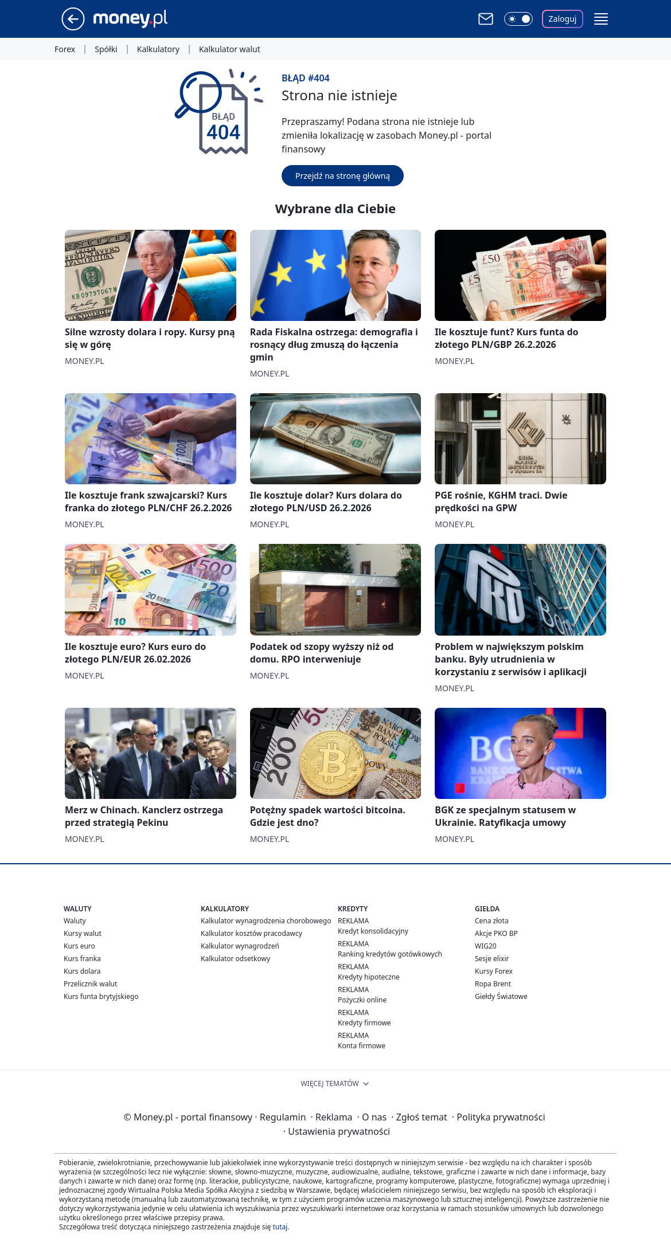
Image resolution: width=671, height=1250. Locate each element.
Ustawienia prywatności (336, 1131)
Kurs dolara (82, 971)
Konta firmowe (361, 1046)
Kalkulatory (158, 49)
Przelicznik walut (90, 984)
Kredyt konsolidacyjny (373, 931)
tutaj (279, 1227)
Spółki (106, 49)
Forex (64, 49)
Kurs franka (82, 958)
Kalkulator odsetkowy (235, 958)
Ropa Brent (493, 984)
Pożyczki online (362, 1000)
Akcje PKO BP (496, 933)
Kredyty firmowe (364, 1023)
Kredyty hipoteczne (369, 977)
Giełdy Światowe (501, 996)
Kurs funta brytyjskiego (101, 996)
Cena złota (492, 921)
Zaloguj (563, 18)
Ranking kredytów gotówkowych (390, 954)
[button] (601, 19)
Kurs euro (79, 946)
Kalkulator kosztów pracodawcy (251, 933)
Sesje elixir (492, 958)
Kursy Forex (494, 971)
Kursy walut (83, 933)
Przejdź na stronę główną (342, 175)
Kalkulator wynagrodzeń (240, 946)
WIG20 (486, 946)
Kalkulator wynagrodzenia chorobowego (266, 921)
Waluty (75, 921)
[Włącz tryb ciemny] (518, 19)
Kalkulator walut (229, 49)
